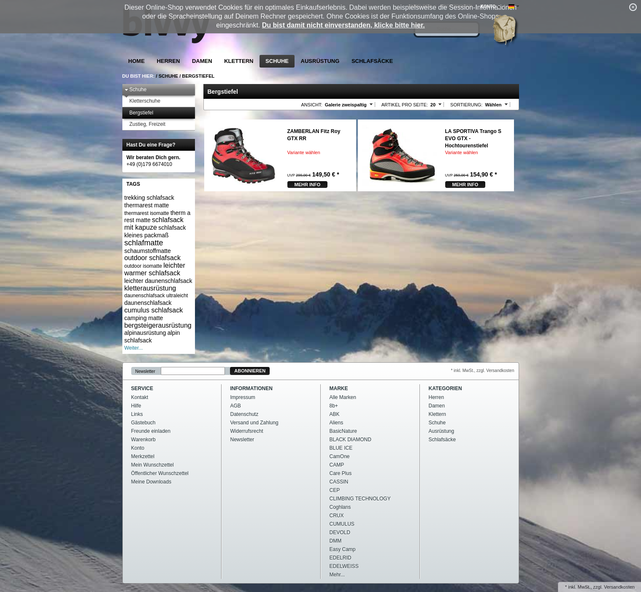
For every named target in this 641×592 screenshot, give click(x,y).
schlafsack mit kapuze (154, 223)
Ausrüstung (320, 61)
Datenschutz (244, 414)
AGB (235, 406)
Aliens (336, 423)
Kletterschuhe (142, 101)
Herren (168, 61)
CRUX (337, 516)
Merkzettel (142, 456)
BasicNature (343, 431)
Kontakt (140, 397)
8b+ (334, 406)
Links (137, 414)
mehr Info (308, 184)
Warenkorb (143, 440)
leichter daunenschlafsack (158, 280)
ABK (335, 414)
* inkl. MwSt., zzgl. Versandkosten (482, 370)
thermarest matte (146, 205)
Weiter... (133, 348)
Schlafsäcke (372, 61)
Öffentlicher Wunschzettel (160, 473)
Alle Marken (343, 397)
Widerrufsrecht (246, 431)
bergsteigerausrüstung (158, 325)
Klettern (238, 61)
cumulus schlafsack (153, 310)
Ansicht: (311, 104)
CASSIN (339, 482)
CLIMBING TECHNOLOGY (360, 499)
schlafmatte (143, 243)
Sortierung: (466, 104)
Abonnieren (249, 370)
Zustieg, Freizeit (144, 124)
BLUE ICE (341, 448)
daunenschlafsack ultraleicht (156, 296)
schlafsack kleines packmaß (155, 231)
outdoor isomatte (143, 266)
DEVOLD (340, 532)
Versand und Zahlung (254, 423)
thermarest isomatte (146, 213)
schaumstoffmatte (147, 250)
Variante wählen (303, 152)
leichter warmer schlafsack (154, 269)
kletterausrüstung (150, 288)
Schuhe (277, 61)
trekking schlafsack (149, 197)
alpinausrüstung (145, 332)
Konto (137, 448)
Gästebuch (143, 423)
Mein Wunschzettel (152, 465)
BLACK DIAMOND (350, 440)
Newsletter (145, 371)
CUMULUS (342, 524)
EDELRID (341, 558)
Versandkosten (619, 586)
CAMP (337, 465)
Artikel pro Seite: (404, 104)
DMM (336, 541)
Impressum (242, 397)
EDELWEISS (344, 566)
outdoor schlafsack (152, 257)
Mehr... (337, 575)
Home (136, 61)
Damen (202, 61)
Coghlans (340, 507)
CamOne (340, 456)
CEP (335, 490)
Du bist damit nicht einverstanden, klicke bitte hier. (343, 25)
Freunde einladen (150, 431)
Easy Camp (343, 549)
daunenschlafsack (148, 302)
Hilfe (136, 406)
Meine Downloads (151, 482)
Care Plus (341, 473)
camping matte (143, 318)
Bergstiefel (198, 76)
